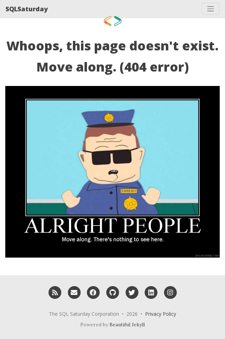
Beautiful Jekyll (127, 324)
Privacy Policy (160, 313)
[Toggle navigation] (210, 9)
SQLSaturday (27, 9)
